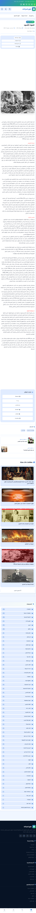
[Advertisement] (18, 68)
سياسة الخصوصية (31, 852)
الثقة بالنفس (32, 871)
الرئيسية (33, 844)
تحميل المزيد (17, 590)
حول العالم (33, 901)
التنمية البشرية (32, 866)
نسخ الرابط (18, 43)
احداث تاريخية (30, 21)
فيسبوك (17, 396)
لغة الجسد (33, 876)
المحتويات (17, 40)
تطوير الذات (32, 869)
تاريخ (23, 430)
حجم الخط (17, 37)
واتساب (17, 405)
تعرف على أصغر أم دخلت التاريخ (26, 523)
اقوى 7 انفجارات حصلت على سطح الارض (24, 503)
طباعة (18, 46)
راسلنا (34, 849)
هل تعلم (33, 893)
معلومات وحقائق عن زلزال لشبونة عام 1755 (23, 564)
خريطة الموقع (32, 857)
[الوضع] (5, 9)
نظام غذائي (33, 891)
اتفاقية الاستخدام (31, 854)
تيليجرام (17, 409)
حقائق (34, 896)
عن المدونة (33, 847)
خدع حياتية (33, 879)
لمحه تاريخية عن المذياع (28, 584)
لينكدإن (17, 414)
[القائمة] (2, 9)
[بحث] (9, 9)
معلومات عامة (32, 898)
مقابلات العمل (32, 874)
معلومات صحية (32, 888)
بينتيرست (17, 418)
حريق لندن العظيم (29, 544)
